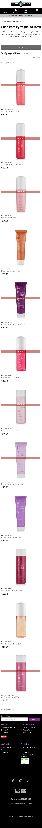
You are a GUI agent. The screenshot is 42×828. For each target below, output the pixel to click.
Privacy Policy (26, 750)
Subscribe (34, 719)
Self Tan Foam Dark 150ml (10, 111)
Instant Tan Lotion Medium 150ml (12, 484)
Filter (21, 47)
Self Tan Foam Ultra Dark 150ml (12, 164)
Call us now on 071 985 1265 (21, 799)
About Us (4, 730)
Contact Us (5, 732)
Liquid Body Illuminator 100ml (11, 271)
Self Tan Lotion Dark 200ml (10, 697)
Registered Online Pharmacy (27, 755)
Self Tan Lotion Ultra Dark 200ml (12, 590)
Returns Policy (26, 730)
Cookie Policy (26, 752)
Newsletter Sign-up (8, 727)
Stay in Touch (6, 716)
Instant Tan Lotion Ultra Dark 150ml (13, 324)
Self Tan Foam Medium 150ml (11, 218)
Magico (15, 816)
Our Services (6, 750)
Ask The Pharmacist (8, 747)
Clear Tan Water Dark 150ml (10, 377)
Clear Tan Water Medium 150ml (11, 644)
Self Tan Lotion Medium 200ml (11, 431)
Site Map (4, 752)
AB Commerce (29, 816)
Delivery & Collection (28, 727)
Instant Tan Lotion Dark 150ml (11, 537)
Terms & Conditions (28, 747)
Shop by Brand (26, 732)
